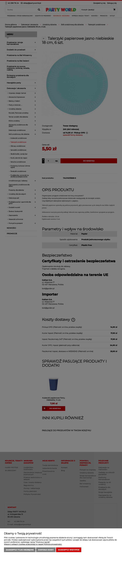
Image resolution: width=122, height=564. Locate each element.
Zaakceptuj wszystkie (68, 550)
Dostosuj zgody (46, 550)
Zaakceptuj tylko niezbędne (20, 550)
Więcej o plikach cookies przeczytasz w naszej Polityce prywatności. (33, 544)
